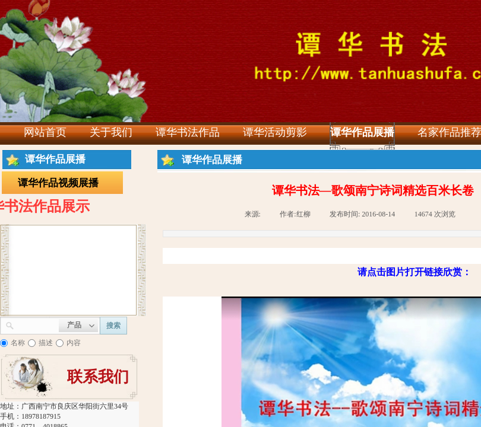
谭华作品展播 (362, 132)
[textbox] (36, 324)
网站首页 (45, 132)
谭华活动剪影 (275, 132)
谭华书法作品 (188, 132)
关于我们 (111, 132)
